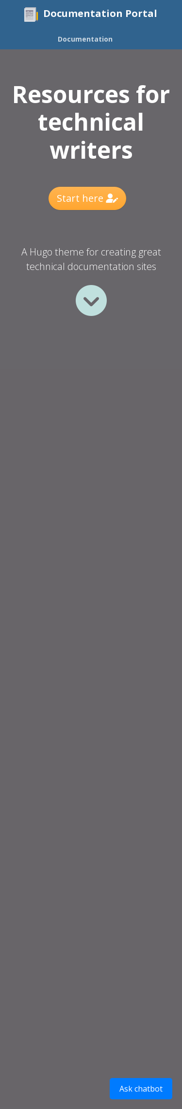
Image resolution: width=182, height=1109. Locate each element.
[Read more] (91, 300)
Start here (87, 198)
